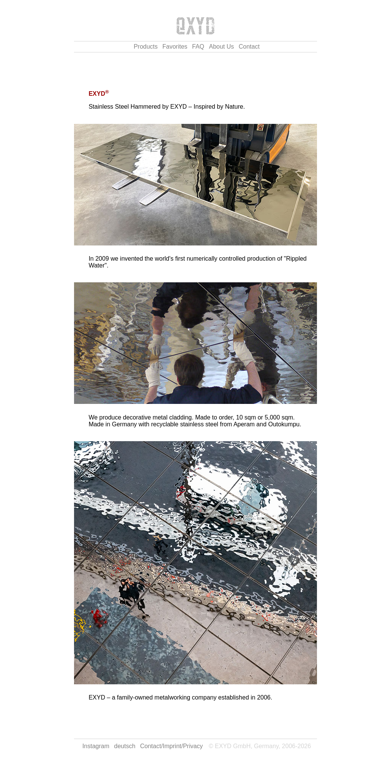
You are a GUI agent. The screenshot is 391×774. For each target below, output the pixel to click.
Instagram (95, 746)
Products (146, 46)
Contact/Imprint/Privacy (171, 746)
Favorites (175, 46)
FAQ (198, 46)
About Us (221, 46)
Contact (249, 46)
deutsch (124, 746)
